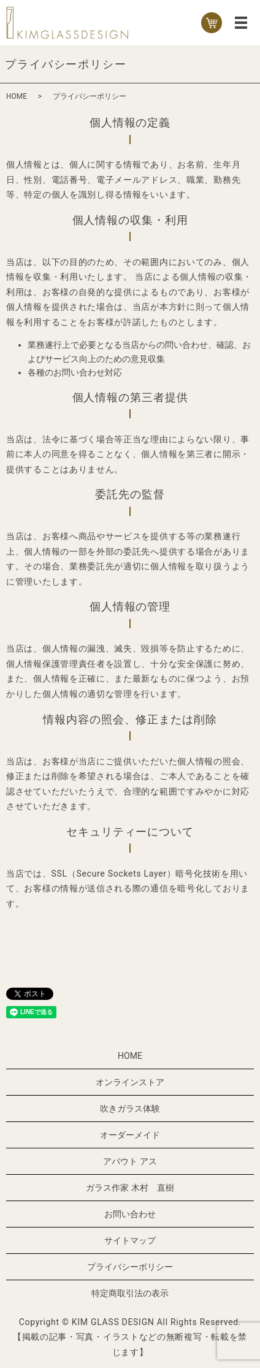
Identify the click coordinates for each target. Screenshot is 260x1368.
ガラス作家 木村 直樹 (130, 1188)
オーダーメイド (130, 1135)
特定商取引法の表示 (130, 1293)
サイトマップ (130, 1240)
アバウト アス (129, 1161)
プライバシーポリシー (130, 1267)
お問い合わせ (130, 1214)
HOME (16, 96)
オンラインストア (130, 1082)
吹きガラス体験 (130, 1108)
